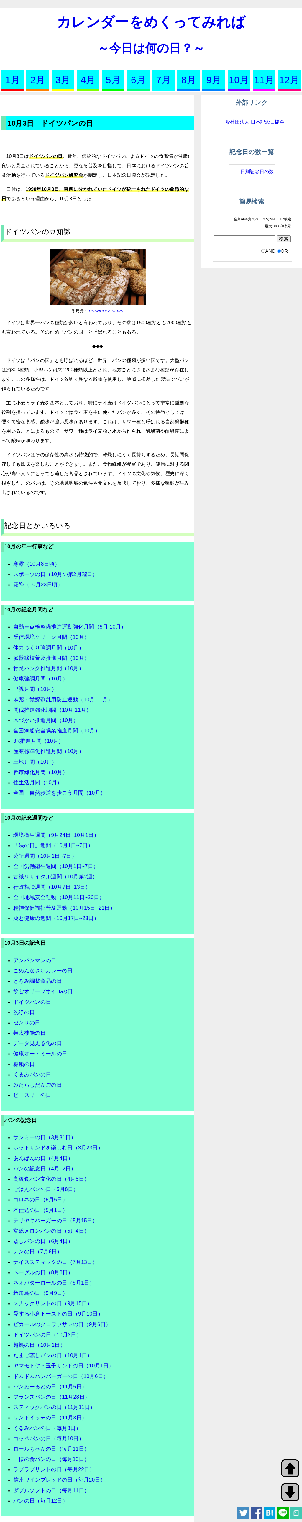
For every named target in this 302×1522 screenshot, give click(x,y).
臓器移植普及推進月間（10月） (51, 658)
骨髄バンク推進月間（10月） (48, 668)
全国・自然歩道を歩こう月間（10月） (59, 793)
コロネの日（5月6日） (40, 1200)
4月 (88, 80)
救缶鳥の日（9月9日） (40, 1293)
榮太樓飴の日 (29, 1033)
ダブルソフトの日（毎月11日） (51, 1490)
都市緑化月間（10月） (40, 772)
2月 (37, 80)
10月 (239, 80)
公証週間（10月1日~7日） (45, 856)
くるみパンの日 (32, 1074)
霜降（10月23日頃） (38, 585)
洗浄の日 (24, 1012)
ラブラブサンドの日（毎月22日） (54, 1469)
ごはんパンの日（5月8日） (46, 1189)
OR (284, 251)
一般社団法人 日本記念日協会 (253, 121)
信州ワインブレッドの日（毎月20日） (59, 1480)
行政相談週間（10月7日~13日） (52, 887)
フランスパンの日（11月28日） (51, 1397)
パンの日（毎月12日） (40, 1501)
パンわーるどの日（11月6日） (50, 1387)
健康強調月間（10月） (40, 679)
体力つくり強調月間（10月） (48, 648)
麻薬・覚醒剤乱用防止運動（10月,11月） (63, 700)
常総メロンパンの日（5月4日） (51, 1231)
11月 (264, 80)
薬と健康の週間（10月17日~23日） (56, 918)
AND (270, 251)
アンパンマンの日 (35, 960)
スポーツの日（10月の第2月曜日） (55, 574)
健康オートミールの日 (40, 1054)
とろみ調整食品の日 (37, 981)
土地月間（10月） (35, 762)
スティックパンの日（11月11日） (54, 1407)
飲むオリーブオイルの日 (43, 991)
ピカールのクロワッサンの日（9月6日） (62, 1324)
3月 (62, 80)
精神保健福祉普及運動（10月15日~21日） (64, 908)
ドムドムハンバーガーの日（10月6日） (61, 1376)
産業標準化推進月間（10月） (48, 751)
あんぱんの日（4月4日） (43, 1158)
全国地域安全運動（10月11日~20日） (58, 897)
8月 (188, 80)
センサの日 (26, 1023)
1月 (12, 80)
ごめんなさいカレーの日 (43, 971)
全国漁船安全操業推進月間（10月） (56, 731)
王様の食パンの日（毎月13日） (51, 1459)
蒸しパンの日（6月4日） (43, 1241)
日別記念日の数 (257, 171)
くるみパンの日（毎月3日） (47, 1428)
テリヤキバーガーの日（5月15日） (55, 1220)
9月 (213, 80)
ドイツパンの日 (32, 1002)
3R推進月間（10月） (38, 741)
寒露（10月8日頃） (36, 564)
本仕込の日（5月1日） (40, 1210)
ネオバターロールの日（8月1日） (54, 1283)
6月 (138, 80)
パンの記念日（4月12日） (44, 1169)
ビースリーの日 (32, 1095)
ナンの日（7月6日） (38, 1251)
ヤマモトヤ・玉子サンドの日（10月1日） (63, 1366)
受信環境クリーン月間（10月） (51, 637)
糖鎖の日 (24, 1064)
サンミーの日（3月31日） (44, 1137)
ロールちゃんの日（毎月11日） (51, 1449)
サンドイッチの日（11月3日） (50, 1418)
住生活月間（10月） (38, 782)
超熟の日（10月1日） (39, 1345)
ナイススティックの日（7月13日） (55, 1262)
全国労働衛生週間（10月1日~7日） (56, 866)
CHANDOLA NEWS (105, 311)
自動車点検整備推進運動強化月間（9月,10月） (70, 627)
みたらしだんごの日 (37, 1085)
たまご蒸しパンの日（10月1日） (52, 1355)
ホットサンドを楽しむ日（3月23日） (58, 1148)
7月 (163, 80)
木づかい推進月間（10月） (46, 720)
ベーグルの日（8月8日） (43, 1272)
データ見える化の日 (37, 1043)
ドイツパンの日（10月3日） (47, 1335)
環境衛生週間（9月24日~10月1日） (56, 835)
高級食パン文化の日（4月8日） (51, 1179)
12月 (289, 80)
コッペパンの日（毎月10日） (48, 1438)
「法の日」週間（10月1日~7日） (53, 845)
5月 (113, 80)
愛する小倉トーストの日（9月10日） (58, 1314)
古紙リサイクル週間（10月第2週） (55, 877)
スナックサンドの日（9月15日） (52, 1303)
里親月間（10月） (35, 689)
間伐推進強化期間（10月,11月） (52, 710)
